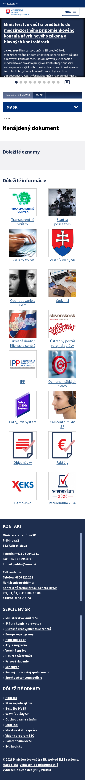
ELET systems (68, 759)
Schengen (12, 667)
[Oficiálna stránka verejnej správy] (13, 3)
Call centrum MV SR (19, 741)
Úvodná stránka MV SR (18, 95)
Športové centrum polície (23, 678)
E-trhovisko (13, 746)
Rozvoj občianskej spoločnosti (27, 672)
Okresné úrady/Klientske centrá (28, 629)
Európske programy (19, 634)
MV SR (39, 95)
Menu (71, 12)
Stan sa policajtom (18, 703)
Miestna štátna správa (21, 730)
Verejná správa (15, 650)
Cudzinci (11, 725)
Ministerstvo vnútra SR (22, 618)
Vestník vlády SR (17, 714)
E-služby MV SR (15, 708)
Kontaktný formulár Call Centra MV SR (30, 588)
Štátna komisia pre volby (23, 623)
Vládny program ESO (19, 736)
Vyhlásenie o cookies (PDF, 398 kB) (27, 770)
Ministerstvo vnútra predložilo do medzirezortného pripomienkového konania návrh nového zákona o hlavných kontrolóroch (39, 33)
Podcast (11, 698)
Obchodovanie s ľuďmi (21, 719)
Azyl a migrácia (16, 645)
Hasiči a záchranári (18, 656)
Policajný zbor (15, 640)
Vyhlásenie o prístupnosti (38, 765)
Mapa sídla (10, 765)
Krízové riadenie (17, 661)
